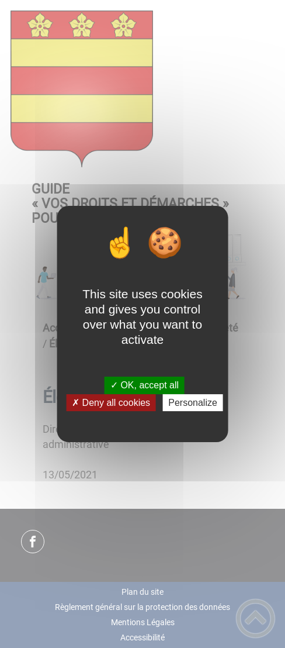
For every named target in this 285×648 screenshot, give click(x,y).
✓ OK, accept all (144, 386)
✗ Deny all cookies (111, 403)
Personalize (192, 403)
